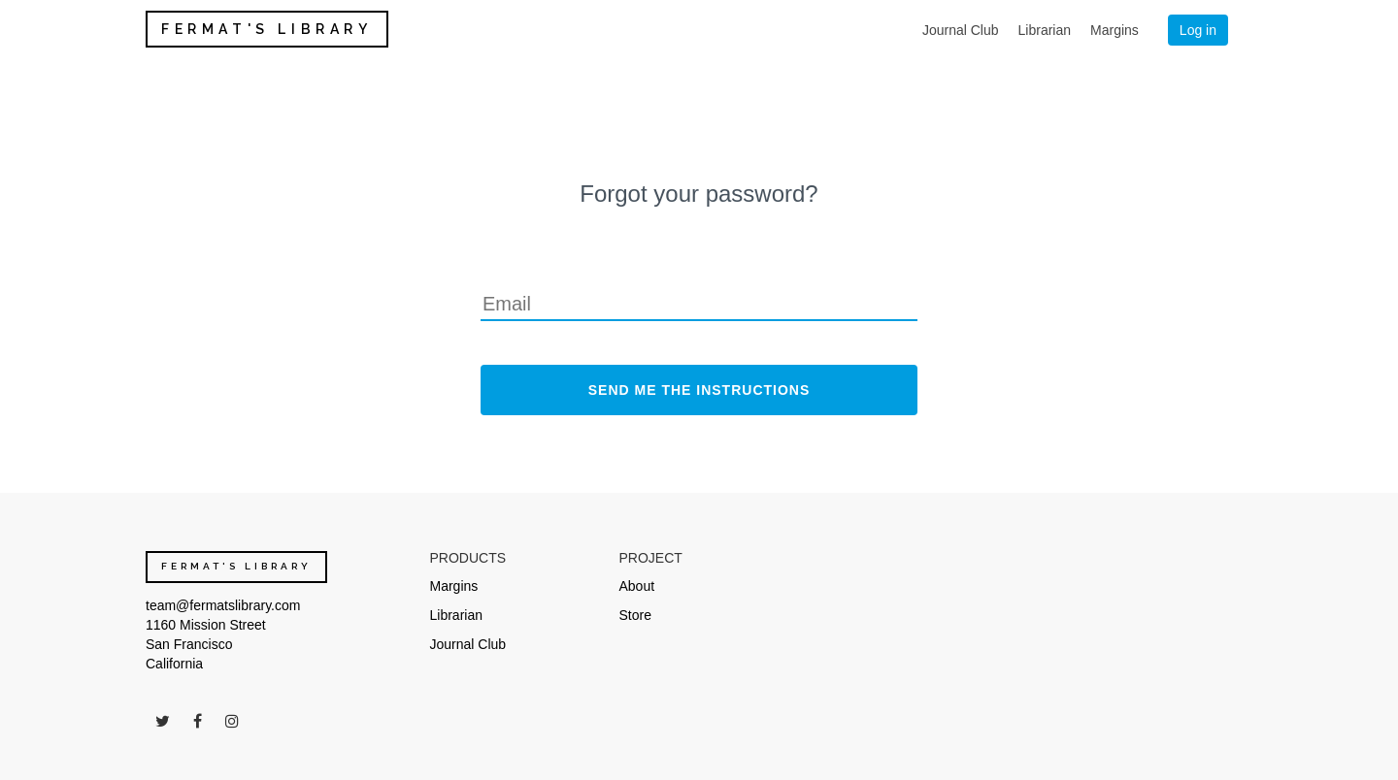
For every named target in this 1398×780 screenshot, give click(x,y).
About (637, 586)
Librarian (1044, 30)
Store (635, 615)
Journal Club (960, 30)
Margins (1114, 30)
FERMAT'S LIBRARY (267, 29)
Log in (1198, 30)
